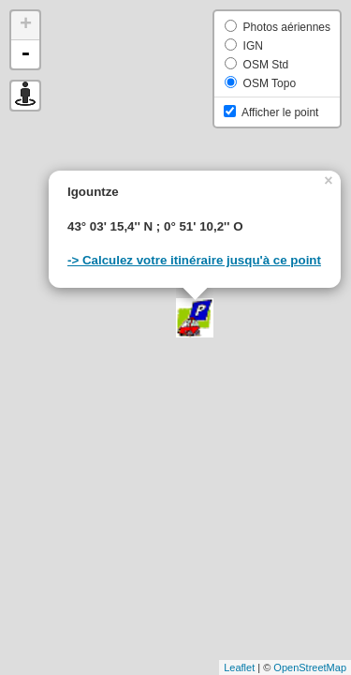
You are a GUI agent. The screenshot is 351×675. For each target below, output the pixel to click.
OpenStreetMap (309, 667)
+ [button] (26, 25)
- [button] (25, 54)
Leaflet (239, 667)
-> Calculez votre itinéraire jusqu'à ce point (194, 260)
